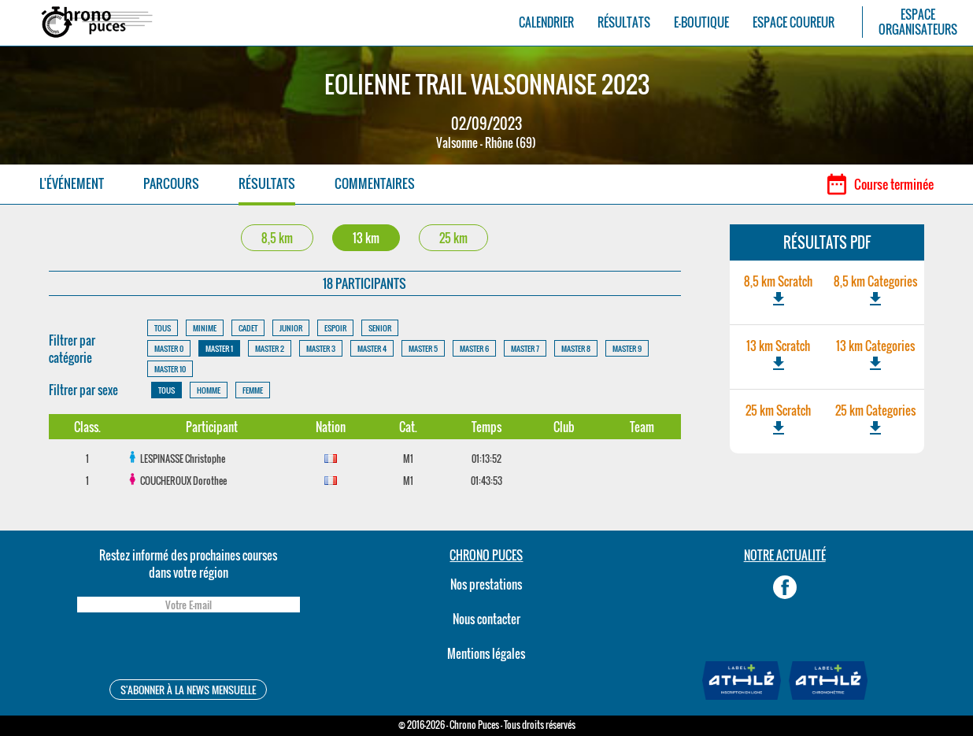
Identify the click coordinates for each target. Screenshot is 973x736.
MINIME (204, 328)
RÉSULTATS (623, 22)
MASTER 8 (575, 348)
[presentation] (188, 648)
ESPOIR (335, 328)
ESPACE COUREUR (793, 22)
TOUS (162, 328)
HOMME (208, 390)
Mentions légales (486, 653)
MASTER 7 (525, 348)
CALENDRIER (546, 22)
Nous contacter (486, 618)
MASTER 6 (474, 348)
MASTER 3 (320, 348)
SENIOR (379, 328)
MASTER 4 (372, 348)
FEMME (252, 390)
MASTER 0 (168, 348)
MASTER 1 (219, 348)
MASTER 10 (170, 369)
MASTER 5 (423, 348)
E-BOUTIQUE (701, 22)
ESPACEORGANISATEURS (918, 22)
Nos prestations (486, 584)
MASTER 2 (269, 348)
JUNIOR (290, 328)
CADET (248, 328)
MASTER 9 (627, 348)
